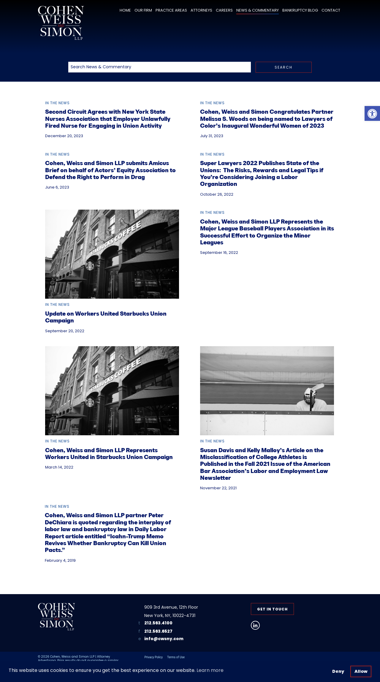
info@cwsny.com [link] (163, 638)
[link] (372, 113)
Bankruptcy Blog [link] (300, 10)
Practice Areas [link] (171, 10)
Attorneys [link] (201, 10)
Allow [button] (361, 671)
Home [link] (125, 10)
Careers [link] (224, 10)
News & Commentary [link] (257, 10)
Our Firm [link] (143, 10)
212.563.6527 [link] (158, 631)
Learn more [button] (210, 670)
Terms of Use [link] (176, 657)
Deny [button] (338, 671)
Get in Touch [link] (272, 609)
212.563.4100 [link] (158, 623)
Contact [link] (331, 10)
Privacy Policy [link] (153, 657)
